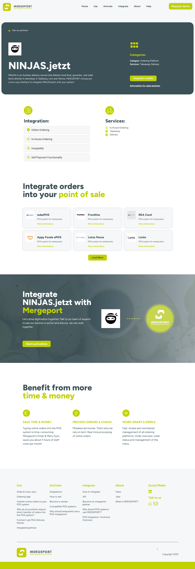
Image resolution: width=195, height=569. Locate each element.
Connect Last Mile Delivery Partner (31, 521)
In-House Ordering (41, 139)
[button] (56, 130)
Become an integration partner (94, 503)
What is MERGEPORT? (126, 501)
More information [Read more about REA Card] (147, 224)
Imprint (152, 548)
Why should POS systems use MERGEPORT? (96, 511)
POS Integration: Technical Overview (96, 518)
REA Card (145, 214)
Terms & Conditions (168, 548)
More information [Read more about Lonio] (147, 246)
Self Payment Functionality (46, 157)
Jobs (117, 496)
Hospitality (37, 148)
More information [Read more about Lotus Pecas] (96, 246)
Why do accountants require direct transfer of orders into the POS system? (31, 512)
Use (96, 6)
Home (85, 6)
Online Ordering (40, 129)
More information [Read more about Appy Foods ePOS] (45, 246)
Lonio (142, 237)
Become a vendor (59, 501)
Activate (107, 6)
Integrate (123, 6)
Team (118, 491)
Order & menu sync (27, 491)
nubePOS (43, 214)
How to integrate (91, 491)
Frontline (94, 214)
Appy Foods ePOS (49, 237)
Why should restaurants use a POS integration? (65, 513)
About (137, 6)
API (84, 496)
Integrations (56, 491)
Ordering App (23, 496)
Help (148, 6)
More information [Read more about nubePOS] (45, 224)
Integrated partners (26, 527)
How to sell (55, 496)
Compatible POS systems (63, 506)
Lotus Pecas (96, 237)
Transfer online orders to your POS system (32, 503)
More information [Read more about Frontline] (96, 224)
